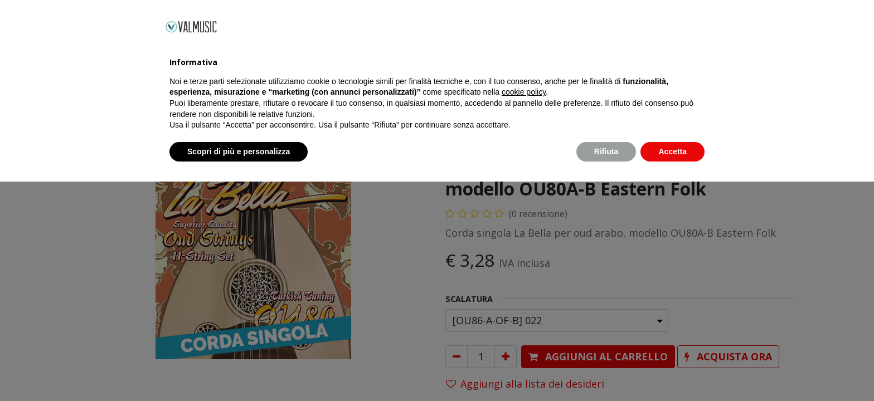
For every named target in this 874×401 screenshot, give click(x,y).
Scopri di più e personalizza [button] (238, 370)
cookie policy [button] (524, 311)
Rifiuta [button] (606, 370)
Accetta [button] (672, 370)
